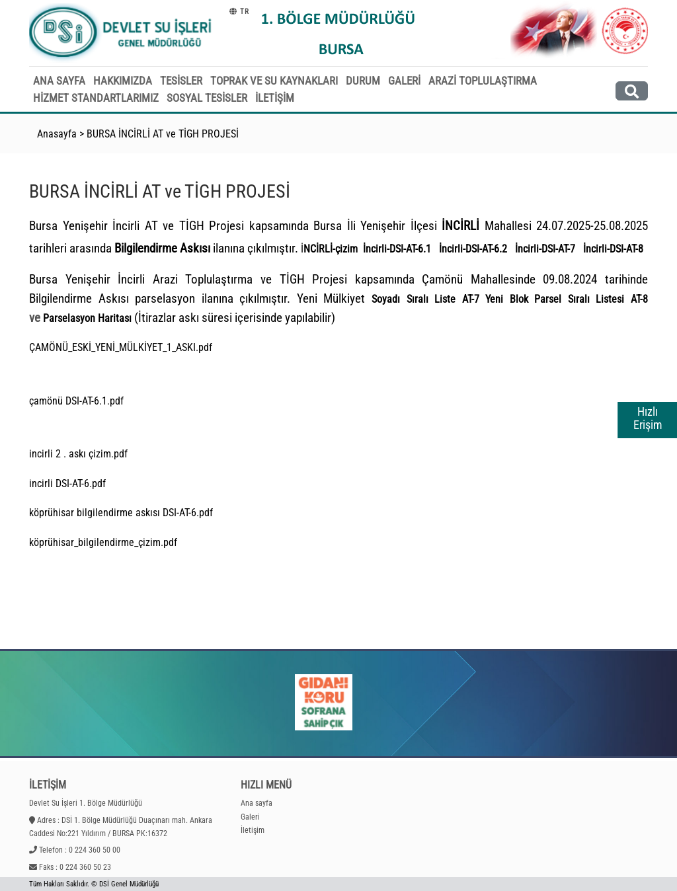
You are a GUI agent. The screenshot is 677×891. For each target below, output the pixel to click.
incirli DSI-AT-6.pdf (67, 483)
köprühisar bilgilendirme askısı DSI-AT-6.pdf (121, 512)
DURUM (363, 80)
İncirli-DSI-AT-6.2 (473, 249)
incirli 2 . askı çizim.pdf (78, 453)
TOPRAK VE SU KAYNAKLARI (274, 80)
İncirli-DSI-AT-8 (613, 249)
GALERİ (404, 80)
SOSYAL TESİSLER (207, 97)
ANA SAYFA (59, 80)
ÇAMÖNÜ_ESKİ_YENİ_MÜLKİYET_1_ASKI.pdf (120, 347)
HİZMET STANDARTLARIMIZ (96, 97)
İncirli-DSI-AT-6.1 (397, 249)
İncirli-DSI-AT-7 (545, 249)
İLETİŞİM (274, 97)
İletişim (252, 830)
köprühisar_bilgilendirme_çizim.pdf (103, 542)
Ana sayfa (256, 803)
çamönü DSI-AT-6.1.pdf (76, 401)
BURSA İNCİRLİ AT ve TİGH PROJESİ (163, 134)
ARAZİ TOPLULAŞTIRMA (482, 80)
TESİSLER (181, 80)
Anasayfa (57, 134)
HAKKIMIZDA (122, 80)
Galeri (250, 817)
